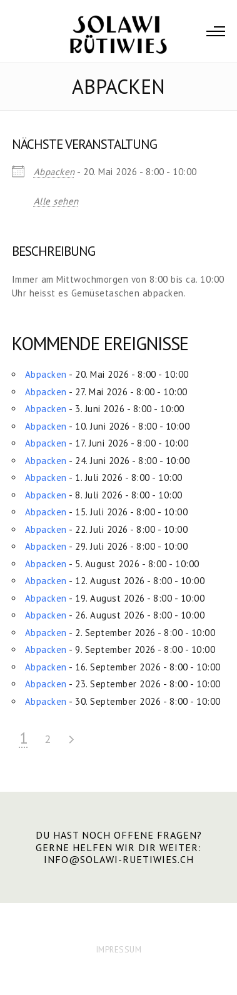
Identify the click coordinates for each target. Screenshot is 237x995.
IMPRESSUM (119, 949)
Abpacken (54, 172)
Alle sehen (56, 201)
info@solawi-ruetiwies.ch (119, 859)
